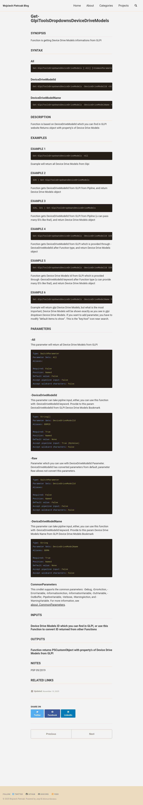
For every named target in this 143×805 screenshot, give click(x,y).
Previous (51, 771)
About (88, 5)
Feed (60, 793)
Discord (47, 793)
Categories (104, 5)
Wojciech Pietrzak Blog (17, 5)
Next (92, 771)
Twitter (19, 793)
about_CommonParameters (69, 639)
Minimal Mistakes (50, 798)
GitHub (33, 793)
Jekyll (38, 798)
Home (75, 5)
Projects (122, 5)
